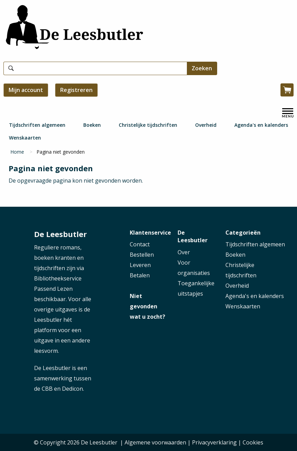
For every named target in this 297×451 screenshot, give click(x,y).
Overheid (205, 125)
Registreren (76, 90)
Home (17, 151)
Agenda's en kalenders (261, 125)
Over (184, 252)
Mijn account (26, 90)
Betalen (140, 275)
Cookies (253, 442)
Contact (140, 244)
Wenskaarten (25, 137)
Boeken (92, 125)
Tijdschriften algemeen (37, 125)
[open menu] (288, 113)
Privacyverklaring (214, 442)
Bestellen (142, 254)
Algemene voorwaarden (155, 442)
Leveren (140, 265)
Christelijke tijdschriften (148, 125)
